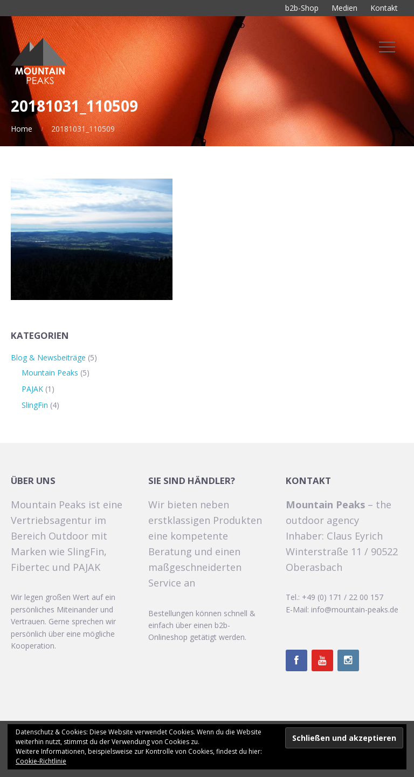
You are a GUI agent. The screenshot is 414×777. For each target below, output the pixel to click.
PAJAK (32, 389)
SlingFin (35, 405)
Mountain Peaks (50, 372)
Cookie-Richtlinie (41, 761)
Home (21, 129)
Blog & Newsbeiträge (48, 357)
